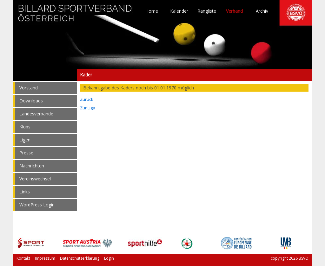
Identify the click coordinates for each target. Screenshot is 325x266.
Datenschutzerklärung (79, 258)
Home (151, 11)
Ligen (24, 140)
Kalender (179, 11)
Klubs (24, 127)
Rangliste (206, 11)
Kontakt (23, 258)
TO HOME (75, 16)
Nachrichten (31, 166)
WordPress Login (37, 205)
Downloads (31, 101)
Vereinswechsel (35, 179)
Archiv (262, 11)
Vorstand (28, 88)
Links (24, 192)
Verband (234, 11)
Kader (45, 75)
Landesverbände (36, 114)
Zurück (86, 99)
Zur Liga (87, 108)
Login (109, 258)
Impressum (45, 258)
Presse (26, 153)
